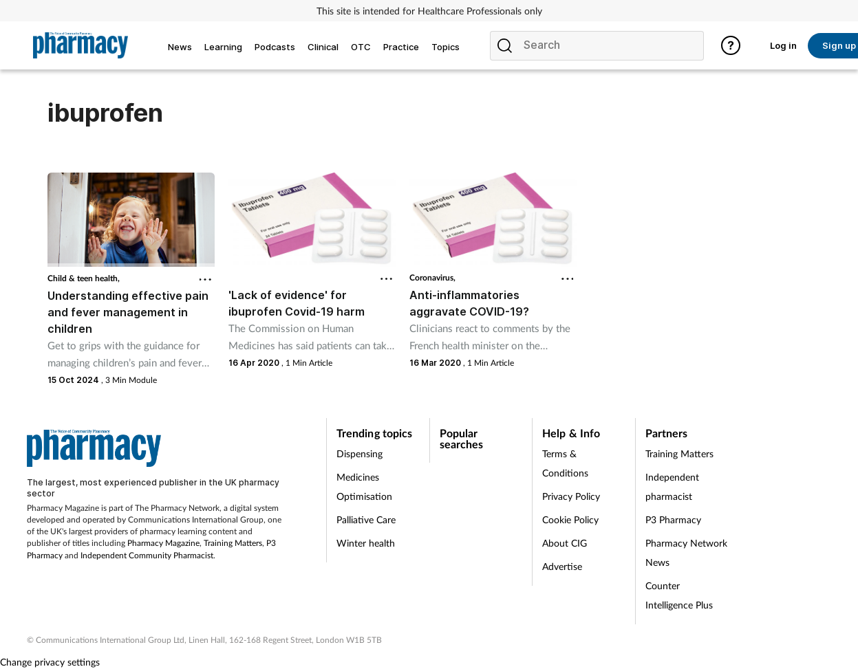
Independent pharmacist (672, 486)
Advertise (562, 566)
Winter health (365, 543)
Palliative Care (366, 519)
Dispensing (359, 453)
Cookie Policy (570, 519)
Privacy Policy (571, 496)
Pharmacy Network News (686, 552)
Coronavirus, (432, 277)
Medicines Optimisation (364, 486)
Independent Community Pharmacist (147, 555)
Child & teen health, (83, 278)
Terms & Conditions (565, 463)
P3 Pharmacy (673, 519)
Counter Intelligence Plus (679, 595)
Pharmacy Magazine (163, 543)
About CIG (564, 543)
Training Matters (233, 543)
